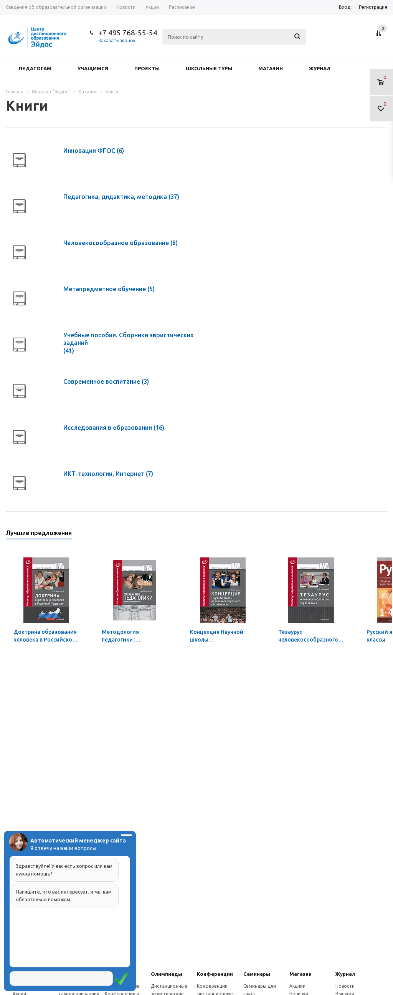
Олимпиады (166, 974)
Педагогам (35, 68)
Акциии (297, 985)
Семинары (256, 974)
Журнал (319, 68)
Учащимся (93, 68)
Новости (345, 985)
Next (381, 535)
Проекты (147, 68)
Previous (368, 535)
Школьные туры (209, 68)
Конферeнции (215, 974)
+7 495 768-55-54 (127, 32)
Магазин (270, 68)
